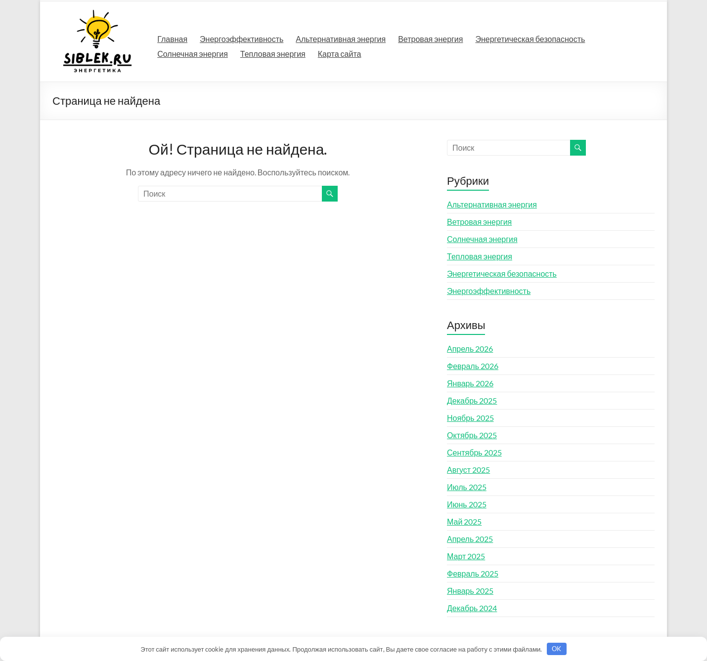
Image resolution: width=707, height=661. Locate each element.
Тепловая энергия (273, 53)
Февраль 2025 (472, 573)
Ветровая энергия (430, 38)
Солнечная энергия (192, 53)
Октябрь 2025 (472, 435)
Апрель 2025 (470, 538)
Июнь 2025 (466, 504)
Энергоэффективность (241, 38)
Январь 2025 (470, 590)
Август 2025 (468, 469)
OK (556, 649)
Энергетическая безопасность (530, 38)
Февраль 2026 (472, 366)
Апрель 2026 (470, 348)
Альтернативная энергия (341, 38)
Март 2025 (466, 556)
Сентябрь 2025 (474, 452)
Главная (172, 38)
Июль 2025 (466, 487)
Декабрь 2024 (472, 608)
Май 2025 (464, 521)
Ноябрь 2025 (470, 417)
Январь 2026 (470, 383)
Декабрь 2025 (472, 400)
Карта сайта (339, 53)
